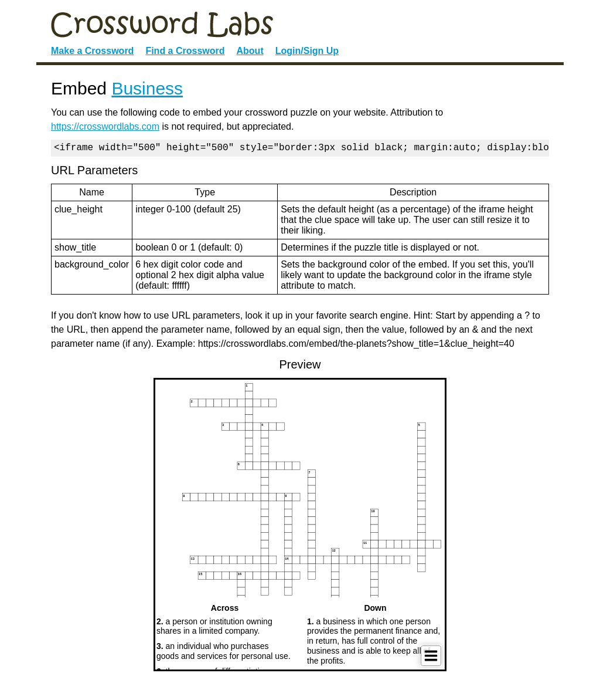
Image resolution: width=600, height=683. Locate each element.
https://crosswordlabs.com (105, 126)
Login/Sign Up (307, 51)
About (250, 51)
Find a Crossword (184, 51)
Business (147, 88)
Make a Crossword (92, 51)
